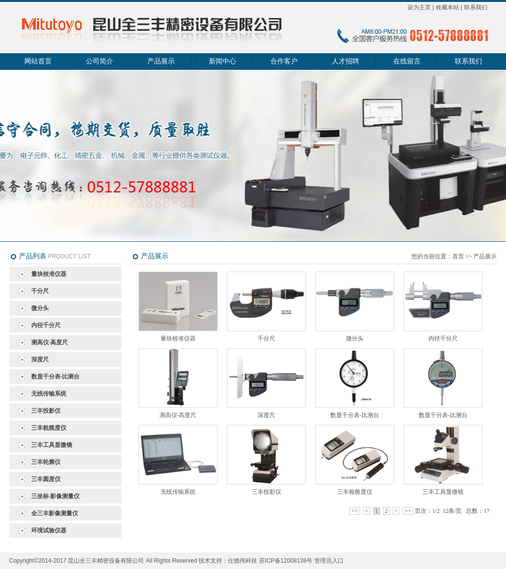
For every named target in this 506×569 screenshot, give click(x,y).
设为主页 (419, 7)
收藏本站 (447, 7)
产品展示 (161, 61)
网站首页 (38, 61)
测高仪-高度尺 (49, 342)
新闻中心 (222, 61)
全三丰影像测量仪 (54, 513)
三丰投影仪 (46, 410)
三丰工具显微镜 (51, 445)
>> (408, 510)
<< (354, 510)
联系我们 (475, 7)
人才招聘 (345, 61)
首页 (458, 256)
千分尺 (40, 291)
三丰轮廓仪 (46, 462)
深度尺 (40, 359)
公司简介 (99, 61)
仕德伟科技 (242, 560)
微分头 (40, 308)
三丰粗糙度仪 (48, 427)
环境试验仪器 (48, 530)
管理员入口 (329, 560)
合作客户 (284, 61)
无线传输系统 (48, 393)
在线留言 (407, 61)
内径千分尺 (46, 325)
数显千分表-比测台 (55, 376)
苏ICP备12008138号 (285, 560)
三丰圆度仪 (46, 479)
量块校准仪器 (48, 274)
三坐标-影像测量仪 (55, 496)
